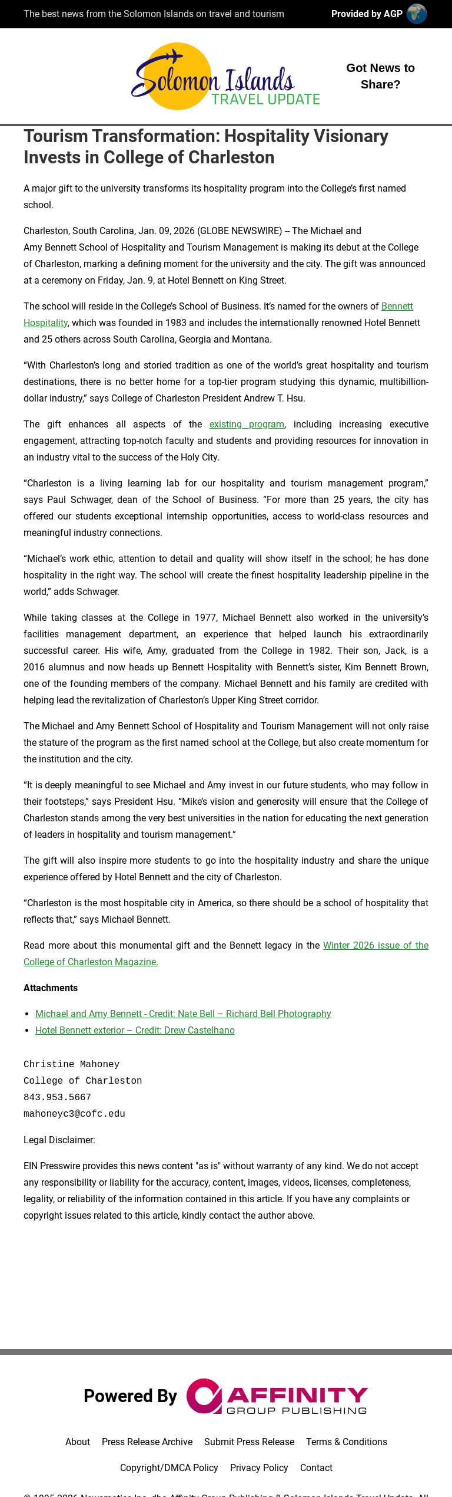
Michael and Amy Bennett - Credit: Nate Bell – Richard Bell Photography (183, 1013)
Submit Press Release (249, 1441)
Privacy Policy (259, 1467)
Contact (316, 1467)
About (77, 1441)
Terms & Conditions (346, 1441)
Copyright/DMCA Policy (169, 1467)
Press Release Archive (147, 1441)
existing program (247, 424)
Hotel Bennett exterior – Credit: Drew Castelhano (135, 1030)
